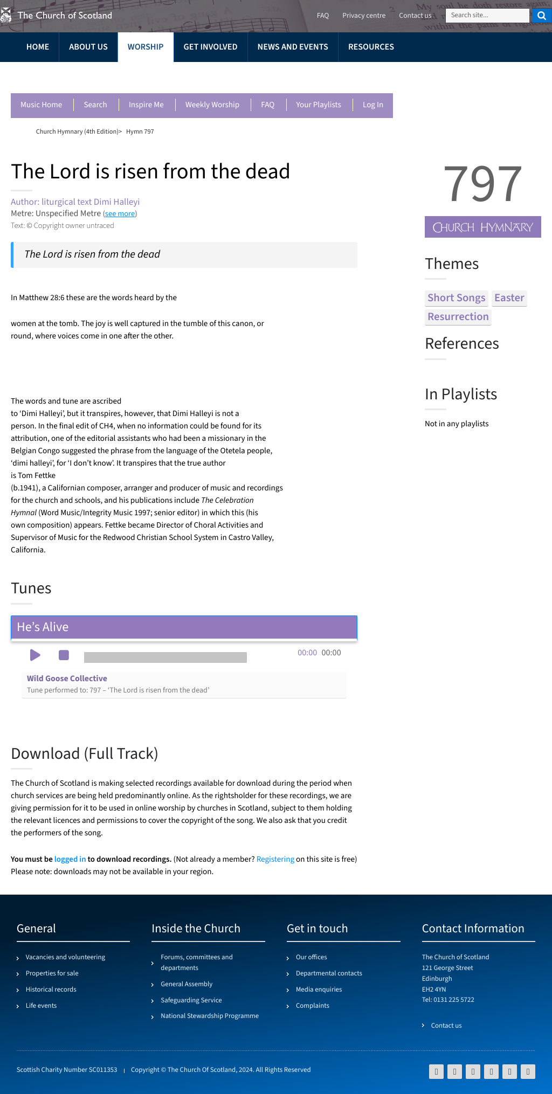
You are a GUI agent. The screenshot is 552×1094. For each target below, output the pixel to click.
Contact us (415, 16)
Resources (371, 47)
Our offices (311, 958)
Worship (146, 47)
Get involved (211, 47)
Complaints (312, 1006)
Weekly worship (212, 105)
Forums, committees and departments (196, 963)
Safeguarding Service (191, 1001)
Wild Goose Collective (118, 684)
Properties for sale (52, 974)
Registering (275, 859)
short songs (456, 298)
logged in (70, 859)
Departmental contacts (329, 974)
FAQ (267, 105)
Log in (373, 105)
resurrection (458, 317)
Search (95, 105)
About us (88, 47)
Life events (41, 1006)
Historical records (51, 990)
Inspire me (146, 105)
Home (37, 47)
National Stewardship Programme (210, 1016)
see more (120, 213)
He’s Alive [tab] (184, 627)
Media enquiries (319, 990)
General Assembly (186, 984)
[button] (35, 656)
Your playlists (318, 105)
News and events (293, 47)
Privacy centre (363, 16)
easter (509, 298)
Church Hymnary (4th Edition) (77, 131)
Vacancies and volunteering (65, 958)
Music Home (41, 105)
